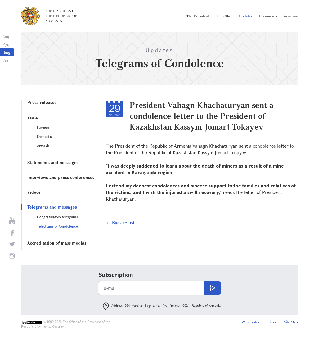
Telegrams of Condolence (57, 226)
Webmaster (250, 321)
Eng (7, 52)
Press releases (41, 102)
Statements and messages (52, 162)
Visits (32, 117)
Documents (268, 16)
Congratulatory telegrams (57, 216)
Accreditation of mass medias (56, 243)
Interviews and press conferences (60, 177)
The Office (224, 16)
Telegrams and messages (52, 207)
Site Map (291, 321)
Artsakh (43, 145)
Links (272, 321)
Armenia (291, 16)
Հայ (6, 36)
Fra (5, 60)
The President (197, 16)
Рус (6, 44)
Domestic (44, 136)
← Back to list (120, 222)
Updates (245, 16)
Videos (34, 192)
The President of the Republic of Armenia (62, 15)
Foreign (43, 127)
